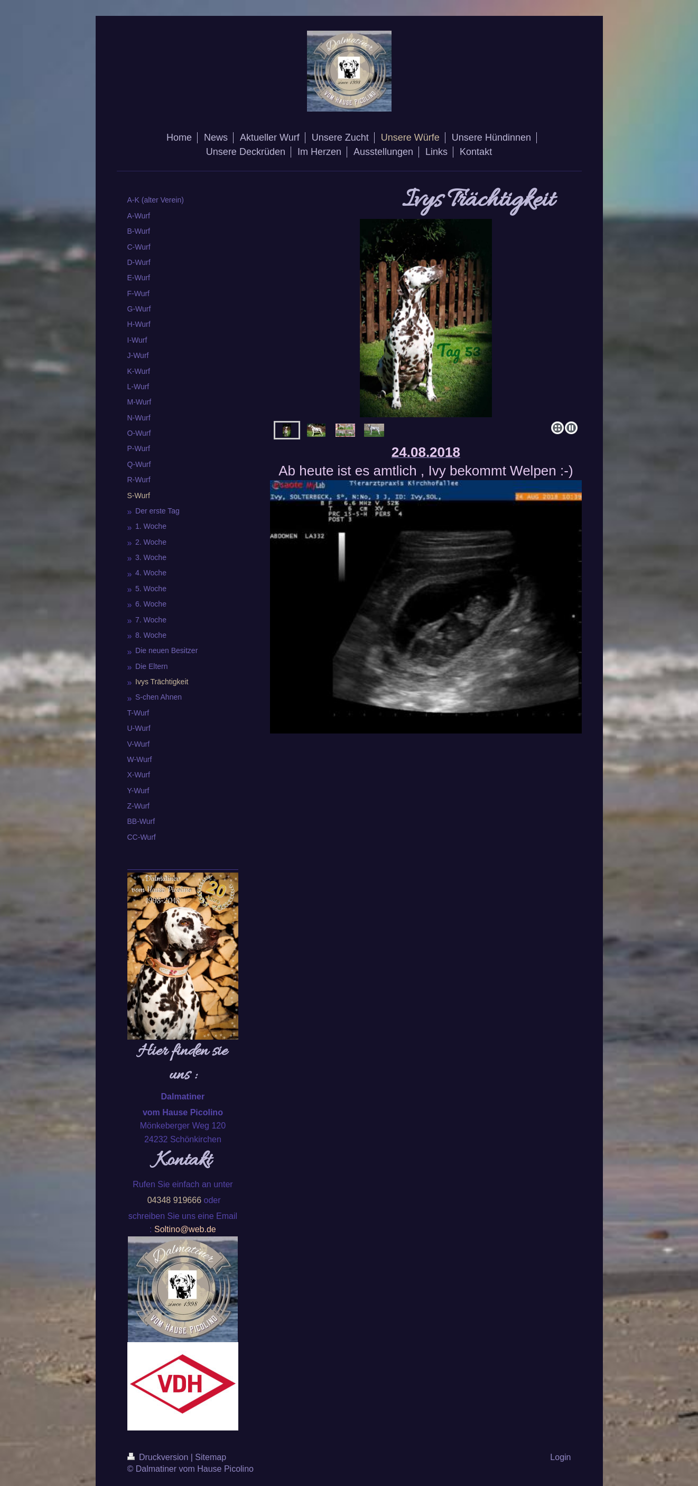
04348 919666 (174, 1200)
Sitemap (210, 1457)
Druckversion (159, 1457)
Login (560, 1457)
